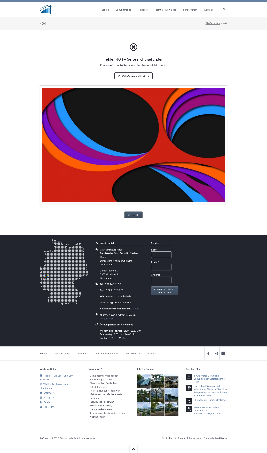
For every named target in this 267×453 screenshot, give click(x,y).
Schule (43, 353)
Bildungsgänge (62, 353)
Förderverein (133, 353)
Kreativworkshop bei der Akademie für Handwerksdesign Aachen (207, 410)
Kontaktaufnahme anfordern (164, 291)
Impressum (195, 438)
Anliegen (156, 274)
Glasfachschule (213, 23)
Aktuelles (83, 353)
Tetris (135, 214)
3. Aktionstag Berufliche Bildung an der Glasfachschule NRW (209, 378)
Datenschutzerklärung (215, 438)
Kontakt (152, 353)
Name (156, 249)
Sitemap (182, 438)
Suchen (224, 9)
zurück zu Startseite (135, 75)
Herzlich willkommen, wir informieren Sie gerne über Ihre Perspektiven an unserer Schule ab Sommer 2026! (210, 391)
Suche (169, 438)
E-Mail (156, 261)
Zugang (135, 308)
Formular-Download (107, 353)
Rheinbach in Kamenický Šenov (210, 399)
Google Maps (107, 318)
